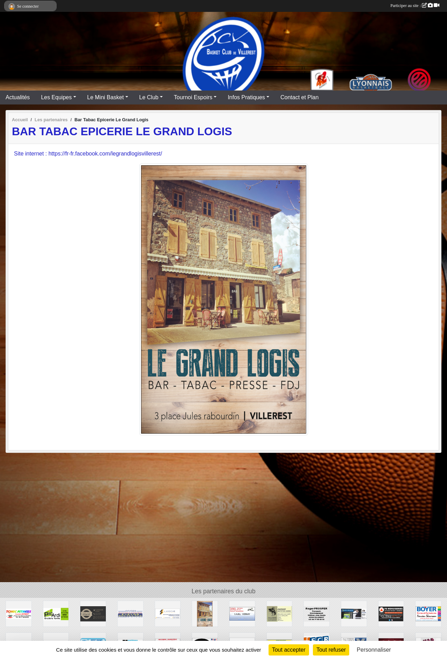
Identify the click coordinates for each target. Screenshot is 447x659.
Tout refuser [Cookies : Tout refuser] (331, 650)
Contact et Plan (299, 97)
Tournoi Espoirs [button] (193, 97)
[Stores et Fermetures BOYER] (428, 613)
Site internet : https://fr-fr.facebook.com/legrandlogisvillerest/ (88, 154)
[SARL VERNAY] (242, 613)
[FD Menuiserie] (391, 613)
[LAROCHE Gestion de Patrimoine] (168, 613)
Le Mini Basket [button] (105, 97)
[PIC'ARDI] (56, 613)
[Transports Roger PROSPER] (316, 613)
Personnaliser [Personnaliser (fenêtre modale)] (374, 650)
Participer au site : (414, 5)
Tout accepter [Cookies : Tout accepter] (289, 650)
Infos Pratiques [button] (246, 97)
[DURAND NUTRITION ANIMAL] (279, 613)
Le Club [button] (149, 97)
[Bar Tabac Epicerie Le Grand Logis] (205, 613)
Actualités (18, 97)
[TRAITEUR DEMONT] (93, 613)
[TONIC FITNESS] (19, 613)
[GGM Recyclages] (130, 613)
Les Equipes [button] (56, 97)
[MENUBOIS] (354, 613)
